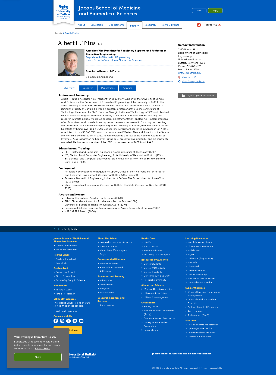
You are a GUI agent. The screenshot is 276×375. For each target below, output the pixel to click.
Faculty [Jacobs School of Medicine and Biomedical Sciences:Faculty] (58, 33)
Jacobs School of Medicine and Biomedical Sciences (181, 353)
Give (199, 11)
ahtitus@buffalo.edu (189, 73)
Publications (108, 88)
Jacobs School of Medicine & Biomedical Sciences (114, 60)
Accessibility (216, 368)
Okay (38, 357)
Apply (215, 11)
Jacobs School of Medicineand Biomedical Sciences (110, 10)
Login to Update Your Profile (200, 96)
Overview (69, 88)
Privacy (204, 368)
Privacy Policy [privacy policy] (42, 348)
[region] (38, 348)
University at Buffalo (169, 368)
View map (189, 77)
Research (88, 88)
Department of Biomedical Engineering (108, 57)
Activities (127, 88)
